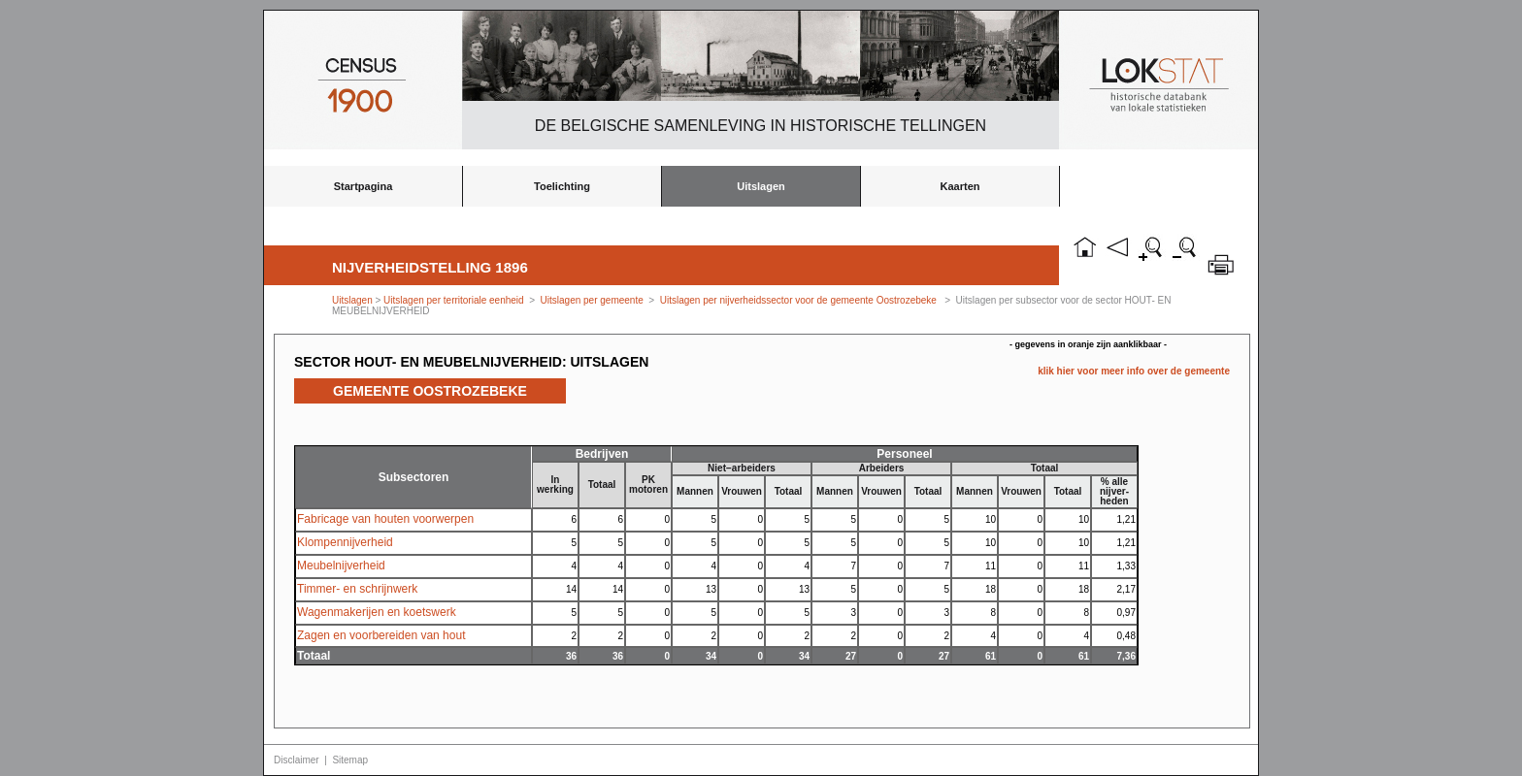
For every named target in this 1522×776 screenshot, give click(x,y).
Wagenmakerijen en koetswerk (376, 612)
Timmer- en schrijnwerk (357, 589)
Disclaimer (296, 760)
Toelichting (562, 186)
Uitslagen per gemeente (592, 300)
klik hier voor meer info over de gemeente (1134, 371)
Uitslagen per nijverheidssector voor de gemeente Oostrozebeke (798, 300)
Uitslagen (761, 186)
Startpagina (363, 186)
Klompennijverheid (345, 542)
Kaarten (960, 186)
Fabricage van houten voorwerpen (385, 519)
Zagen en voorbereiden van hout (381, 635)
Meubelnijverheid (341, 565)
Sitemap (350, 760)
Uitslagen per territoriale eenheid (454, 300)
